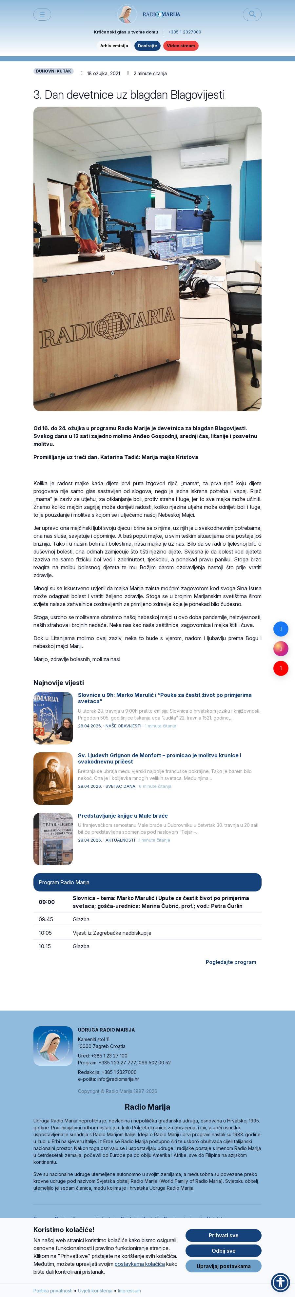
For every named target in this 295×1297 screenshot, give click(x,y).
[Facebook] (280, 629)
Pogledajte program (231, 962)
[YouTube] (280, 668)
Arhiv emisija (114, 45)
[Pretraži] (252, 14)
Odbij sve (224, 1251)
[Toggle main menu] (42, 14)
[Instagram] (280, 648)
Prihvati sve (224, 1236)
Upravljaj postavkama (224, 1266)
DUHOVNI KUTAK (53, 71)
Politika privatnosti (52, 1291)
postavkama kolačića (140, 1264)
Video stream (181, 45)
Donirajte (147, 45)
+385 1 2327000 (184, 31)
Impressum (129, 1291)
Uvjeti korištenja (95, 1291)
